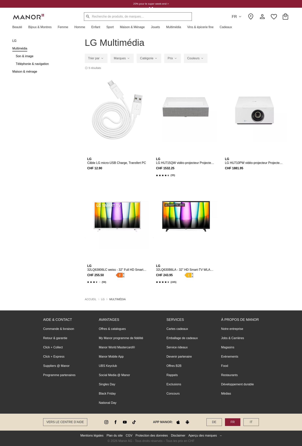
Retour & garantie (55, 338)
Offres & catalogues (112, 328)
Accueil (90, 299)
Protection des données (152, 435)
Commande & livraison (58, 328)
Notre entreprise (232, 328)
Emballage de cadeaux (182, 338)
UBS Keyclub (108, 365)
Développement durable (237, 384)
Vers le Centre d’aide (65, 422)
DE (214, 422)
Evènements (229, 356)
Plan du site (115, 435)
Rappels (172, 375)
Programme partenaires (59, 375)
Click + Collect (53, 347)
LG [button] (103, 299)
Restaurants (229, 375)
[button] (18, 27)
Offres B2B (173, 365)
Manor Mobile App (111, 356)
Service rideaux (177, 347)
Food (224, 365)
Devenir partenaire (179, 356)
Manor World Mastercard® (117, 347)
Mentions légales (91, 435)
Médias (226, 393)
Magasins (227, 347)
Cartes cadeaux (177, 328)
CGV (129, 435)
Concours (173, 393)
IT (251, 422)
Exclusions (173, 384)
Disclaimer (178, 435)
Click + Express (54, 356)
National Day (108, 402)
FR (237, 16)
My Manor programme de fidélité (121, 338)
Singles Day (107, 384)
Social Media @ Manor (114, 375)
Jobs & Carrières (232, 338)
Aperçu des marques (202, 435)
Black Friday (107, 393)
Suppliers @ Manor (56, 365)
